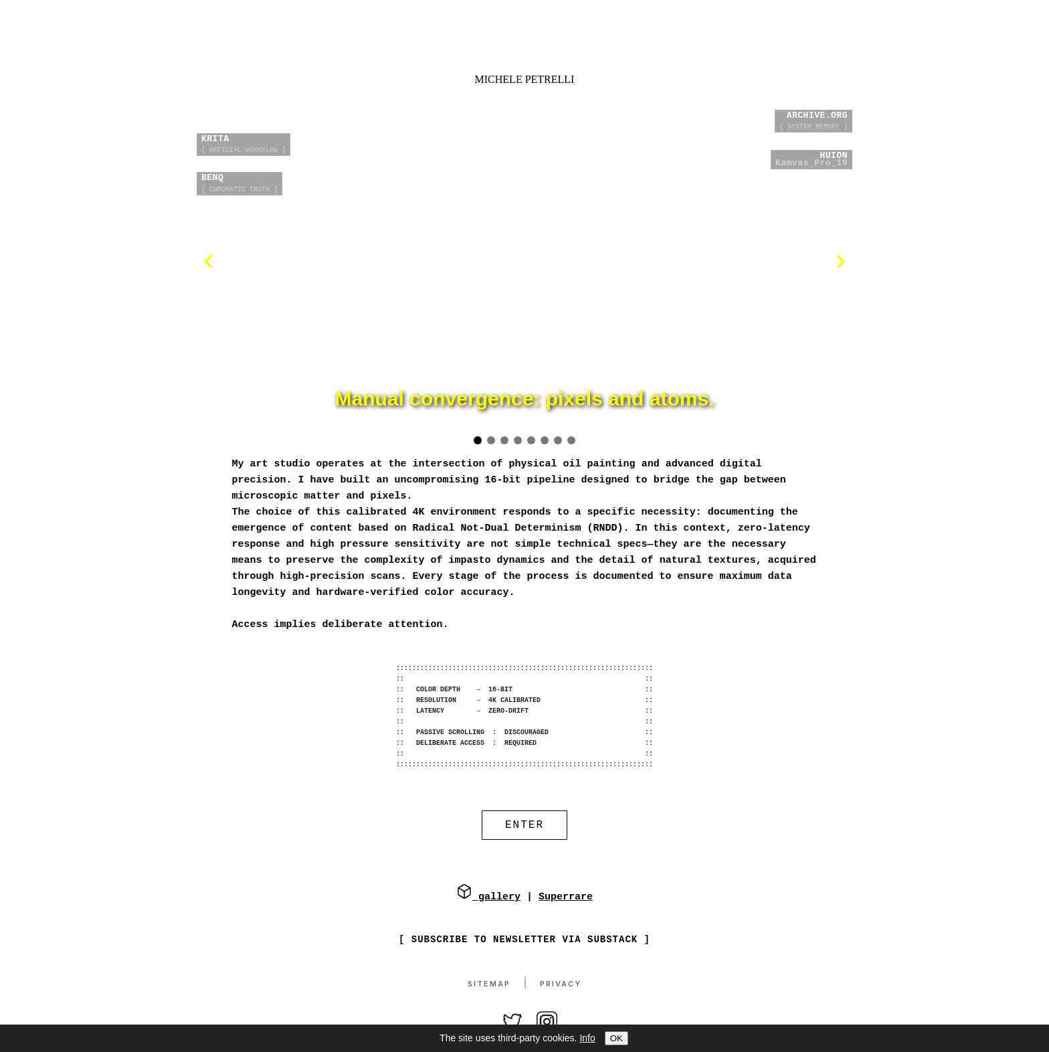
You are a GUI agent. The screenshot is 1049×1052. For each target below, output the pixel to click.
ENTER (524, 826)
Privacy (560, 984)
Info (587, 1038)
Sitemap (489, 984)
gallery (488, 898)
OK (616, 1038)
